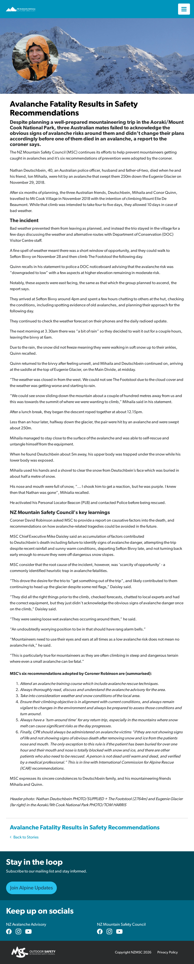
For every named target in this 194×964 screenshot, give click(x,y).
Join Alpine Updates (31, 887)
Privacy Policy (167, 952)
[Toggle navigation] (184, 9)
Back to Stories (24, 837)
